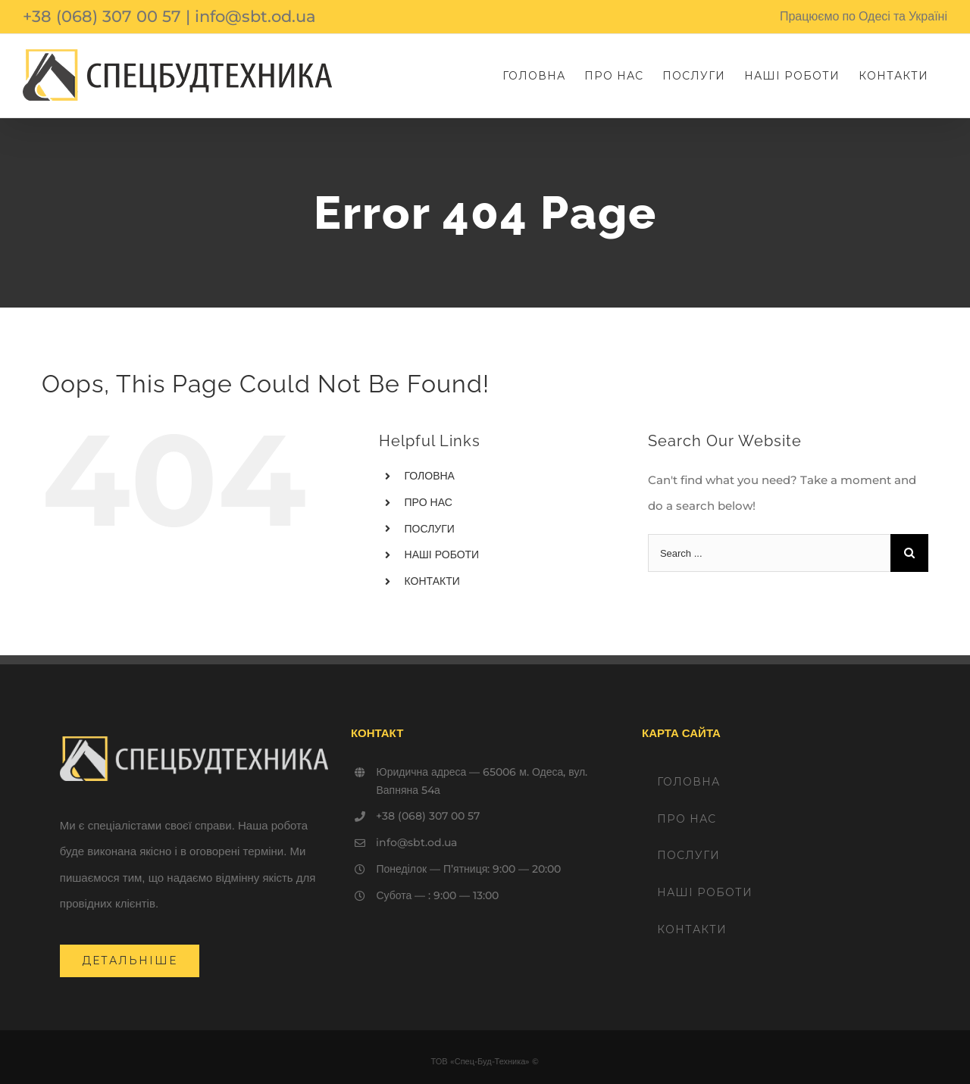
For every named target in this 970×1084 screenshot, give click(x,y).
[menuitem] (533, 75)
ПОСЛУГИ (430, 529)
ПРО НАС (428, 502)
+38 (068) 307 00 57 (102, 16)
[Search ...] (769, 553)
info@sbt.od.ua (255, 16)
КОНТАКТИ (432, 581)
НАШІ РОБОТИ (442, 554)
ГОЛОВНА (430, 476)
